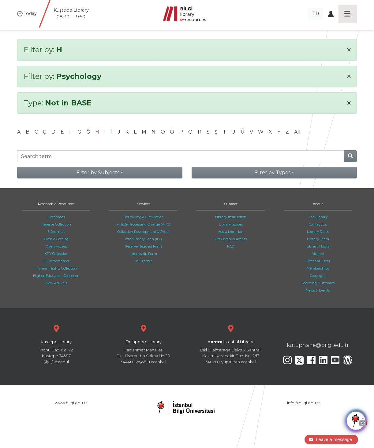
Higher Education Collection (56, 276)
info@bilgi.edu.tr (303, 403)
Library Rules (318, 232)
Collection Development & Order (143, 232)
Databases (56, 217)
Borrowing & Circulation (143, 217)
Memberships (318, 268)
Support (230, 204)
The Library (317, 217)
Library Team (318, 239)
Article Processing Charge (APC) (143, 224)
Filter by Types (272, 172)
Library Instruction (230, 217)
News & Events (318, 290)
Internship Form (143, 254)
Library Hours (317, 246)
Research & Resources (56, 204)
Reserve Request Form (143, 246)
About (318, 204)
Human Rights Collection (56, 268)
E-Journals (56, 232)
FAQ (230, 246)
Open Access (56, 246)
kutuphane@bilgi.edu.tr (318, 345)
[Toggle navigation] (347, 14)
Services (143, 204)
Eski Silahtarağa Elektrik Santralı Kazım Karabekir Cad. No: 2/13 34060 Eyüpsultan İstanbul (231, 343)
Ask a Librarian (231, 232)
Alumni (318, 254)
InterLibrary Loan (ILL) (143, 239)
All (297, 132)
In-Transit (143, 261)
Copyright (318, 276)
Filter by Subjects (98, 172)
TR (315, 14)
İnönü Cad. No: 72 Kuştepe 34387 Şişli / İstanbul (56, 343)
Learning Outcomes (318, 283)
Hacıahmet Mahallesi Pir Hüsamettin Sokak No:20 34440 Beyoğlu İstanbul (143, 343)
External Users (318, 261)
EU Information (56, 261)
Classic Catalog (56, 239)
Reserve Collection (56, 224)
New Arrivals (56, 283)
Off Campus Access (231, 239)
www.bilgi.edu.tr (71, 403)
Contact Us (318, 224)
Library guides (231, 224)
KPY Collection (56, 254)
